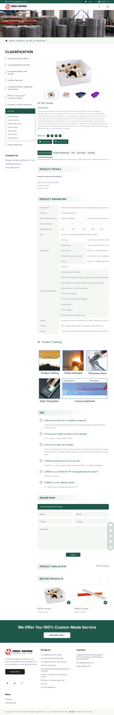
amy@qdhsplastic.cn (13, 164)
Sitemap (8, 699)
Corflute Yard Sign (15, 80)
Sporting (64, 283)
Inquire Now (15, 672)
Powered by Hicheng (83, 712)
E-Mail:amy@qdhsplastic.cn (17, 2)
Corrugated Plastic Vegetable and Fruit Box (20, 88)
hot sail (29, 41)
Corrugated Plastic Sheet (18, 58)
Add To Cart (62, 142)
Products (20, 41)
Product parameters (61, 153)
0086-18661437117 (12, 168)
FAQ (73, 153)
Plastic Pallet (13, 127)
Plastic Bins (12, 134)
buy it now (81, 153)
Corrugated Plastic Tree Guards (17, 72)
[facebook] (48, 135)
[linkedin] (60, 135)
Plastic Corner (13, 120)
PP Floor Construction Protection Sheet (16, 97)
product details (44, 153)
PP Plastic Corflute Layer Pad (19, 105)
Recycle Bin (12, 131)
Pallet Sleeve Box (14, 124)
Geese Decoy (13, 138)
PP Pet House (39, 41)
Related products (45, 157)
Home (11, 41)
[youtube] (56, 135)
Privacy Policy (10, 703)
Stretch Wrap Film (15, 145)
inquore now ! (57, 635)
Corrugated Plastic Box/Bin (19, 65)
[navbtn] (108, 6)
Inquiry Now (46, 142)
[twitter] (21, 683)
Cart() (90, 2)
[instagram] (52, 135)
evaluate (91, 153)
